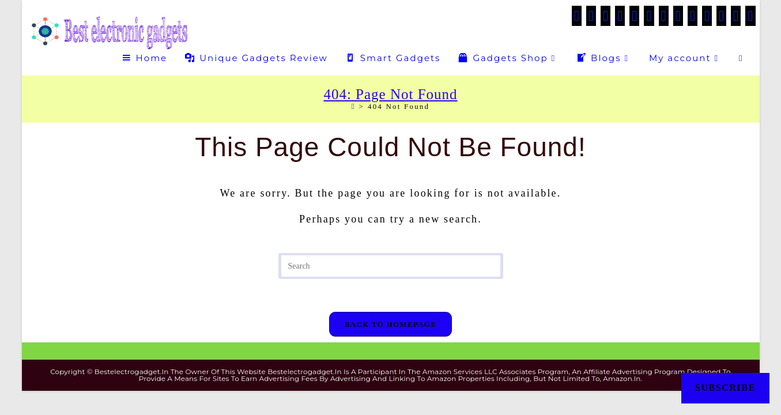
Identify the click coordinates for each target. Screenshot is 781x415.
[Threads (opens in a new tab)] (620, 16)
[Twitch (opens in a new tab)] (750, 16)
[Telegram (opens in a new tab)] (736, 16)
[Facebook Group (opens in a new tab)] (605, 16)
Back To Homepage (390, 326)
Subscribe (725, 388)
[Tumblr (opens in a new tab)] (692, 16)
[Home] (354, 106)
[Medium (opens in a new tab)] (721, 16)
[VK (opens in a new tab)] (649, 16)
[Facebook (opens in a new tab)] (591, 16)
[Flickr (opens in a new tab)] (707, 16)
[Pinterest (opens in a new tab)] (634, 16)
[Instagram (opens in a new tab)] (664, 16)
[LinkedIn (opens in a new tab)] (678, 16)
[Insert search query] (390, 266)
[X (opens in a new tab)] (577, 16)
